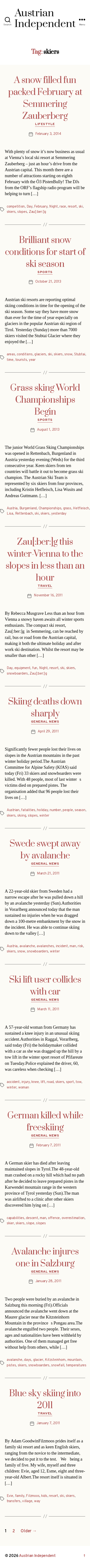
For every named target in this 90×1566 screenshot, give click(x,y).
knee (35, 1082)
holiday (42, 810)
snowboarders (17, 673)
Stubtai (79, 354)
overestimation (73, 1218)
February (40, 206)
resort (72, 206)
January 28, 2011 (48, 1281)
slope (30, 1223)
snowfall (57, 1365)
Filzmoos (32, 1496)
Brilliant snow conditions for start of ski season (45, 252)
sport (70, 1082)
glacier (38, 1360)
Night (53, 206)
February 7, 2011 (48, 1145)
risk (80, 946)
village (27, 1501)
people (68, 810)
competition (16, 206)
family (19, 1496)
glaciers (40, 354)
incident (62, 946)
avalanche (27, 946)
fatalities (28, 810)
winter (44, 815)
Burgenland (28, 508)
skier (10, 1223)
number (55, 810)
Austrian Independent (37, 1556)
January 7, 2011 (48, 1423)
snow (68, 354)
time (10, 360)
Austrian (13, 810)
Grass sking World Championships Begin (45, 400)
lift (43, 1082)
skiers (11, 212)
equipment (22, 668)
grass (67, 508)
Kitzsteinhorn (55, 1360)
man (73, 946)
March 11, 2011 (48, 1009)
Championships (50, 508)
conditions (24, 354)
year (32, 360)
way (37, 1501)
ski (81, 206)
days (27, 1360)
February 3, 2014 (48, 134)
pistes (11, 1365)
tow (78, 1082)
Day (29, 206)
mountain (74, 1360)
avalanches (45, 946)
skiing (21, 815)
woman (23, 1087)
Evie (10, 1496)
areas (11, 354)
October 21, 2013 (48, 282)
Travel (45, 586)
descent (32, 1218)
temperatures (76, 1365)
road (50, 1082)
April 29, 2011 (48, 731)
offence (54, 1218)
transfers (13, 1501)
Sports (44, 272)
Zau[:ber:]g (37, 212)
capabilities (15, 1218)
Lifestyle (45, 124)
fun (34, 668)
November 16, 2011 (48, 595)
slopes (22, 212)
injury (25, 1082)
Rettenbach (24, 513)
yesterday (58, 513)
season (80, 810)
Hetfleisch (81, 508)
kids (44, 1496)
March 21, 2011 (48, 873)
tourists (21, 360)
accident (13, 1082)
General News (45, 722)
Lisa (10, 513)
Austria (12, 508)
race (63, 206)
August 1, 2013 (48, 430)
